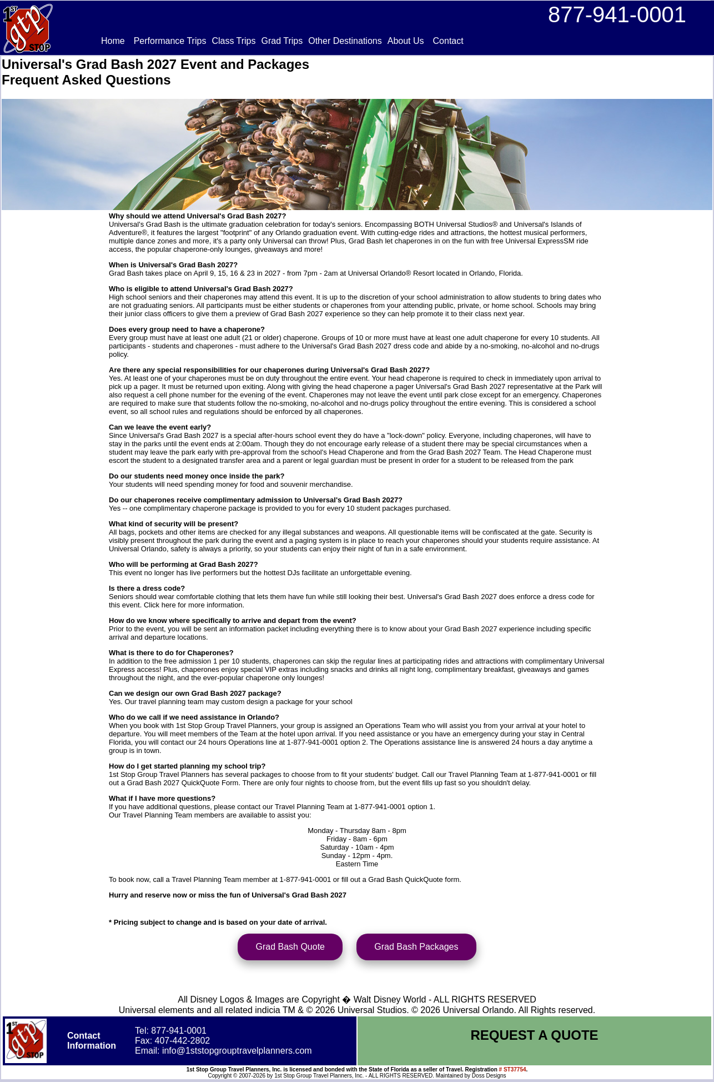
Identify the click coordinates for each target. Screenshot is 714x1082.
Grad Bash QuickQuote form (413, 879)
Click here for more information (193, 605)
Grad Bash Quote (290, 948)
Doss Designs (489, 1077)
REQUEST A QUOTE (534, 1036)
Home (113, 41)
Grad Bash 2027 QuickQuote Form (183, 783)
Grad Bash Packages (416, 948)
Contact (448, 41)
